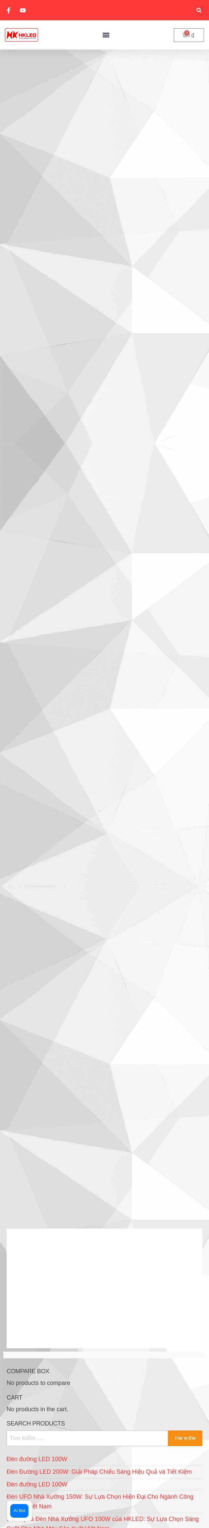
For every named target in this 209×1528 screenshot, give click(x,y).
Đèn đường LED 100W (37, 1459)
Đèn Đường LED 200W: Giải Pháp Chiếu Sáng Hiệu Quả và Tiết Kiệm (99, 1471)
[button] (199, 10)
